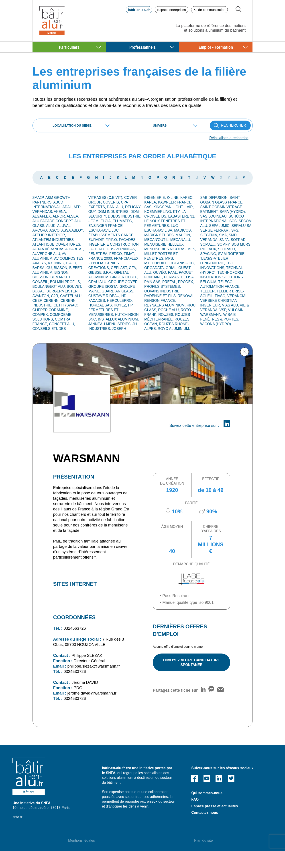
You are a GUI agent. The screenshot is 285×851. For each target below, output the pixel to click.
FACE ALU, (97, 249)
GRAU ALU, (98, 282)
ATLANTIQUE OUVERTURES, (57, 244)
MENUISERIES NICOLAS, (165, 249)
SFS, (235, 230)
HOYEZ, (121, 305)
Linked (219, 778)
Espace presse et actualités (214, 806)
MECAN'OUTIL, (157, 240)
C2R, (55, 296)
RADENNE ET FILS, (161, 296)
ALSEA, (73, 216)
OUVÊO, (160, 272)
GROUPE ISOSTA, (104, 286)
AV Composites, (69, 258)
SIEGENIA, (209, 235)
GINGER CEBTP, (124, 277)
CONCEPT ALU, (62, 324)
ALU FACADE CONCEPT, (54, 221)
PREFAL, (170, 282)
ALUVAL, (64, 226)
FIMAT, (129, 254)
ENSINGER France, (106, 226)
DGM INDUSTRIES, (114, 212)
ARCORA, (41, 230)
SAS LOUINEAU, (214, 216)
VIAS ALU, (231, 305)
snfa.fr (17, 817)
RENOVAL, (186, 296)
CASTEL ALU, (71, 296)
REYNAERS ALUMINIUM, (165, 305)
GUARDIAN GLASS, (118, 291)
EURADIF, (97, 240)
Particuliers (69, 46)
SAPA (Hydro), (233, 212)
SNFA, (225, 240)
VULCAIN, (236, 310)
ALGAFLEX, (43, 216)
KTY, (177, 212)
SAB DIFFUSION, (215, 197)
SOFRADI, (239, 240)
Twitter (231, 778)
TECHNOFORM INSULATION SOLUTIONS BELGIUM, (221, 277)
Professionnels (142, 46)
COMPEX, (41, 315)
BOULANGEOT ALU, (50, 286)
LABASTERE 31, (181, 216)
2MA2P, (39, 197)
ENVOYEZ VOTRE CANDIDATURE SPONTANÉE (191, 662)
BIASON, (61, 268)
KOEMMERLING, (158, 212)
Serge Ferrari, (215, 230)
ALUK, (51, 226)
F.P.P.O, (112, 240)
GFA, (133, 268)
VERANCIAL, (237, 296)
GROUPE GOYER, (123, 282)
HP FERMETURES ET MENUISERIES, (110, 310)
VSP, (224, 310)
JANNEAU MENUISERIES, (110, 324)
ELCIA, (106, 221)
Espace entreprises (171, 10)
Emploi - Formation (216, 46)
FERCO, (116, 254)
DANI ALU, (116, 207)
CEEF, (38, 300)
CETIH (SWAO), (66, 305)
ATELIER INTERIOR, (49, 235)
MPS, (169, 258)
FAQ (195, 799)
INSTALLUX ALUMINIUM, (118, 319)
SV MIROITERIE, (232, 254)
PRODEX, (186, 282)
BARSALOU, (43, 268)
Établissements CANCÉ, (111, 235)
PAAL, (173, 272)
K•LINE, (173, 197)
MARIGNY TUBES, (160, 235)
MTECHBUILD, (156, 263)
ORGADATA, (155, 268)
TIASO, (221, 296)
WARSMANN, (211, 315)
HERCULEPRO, (120, 300)
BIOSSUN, (42, 277)
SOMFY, (224, 244)
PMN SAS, (153, 282)
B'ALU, (71, 263)
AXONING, (57, 263)
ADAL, (67, 207)
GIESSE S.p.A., (101, 272)
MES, (191, 249)
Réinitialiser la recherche (228, 138)
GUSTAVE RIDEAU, (104, 296)
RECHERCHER (233, 125)
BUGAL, (40, 291)
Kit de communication (209, 10)
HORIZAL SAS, (101, 305)
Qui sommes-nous (206, 793)
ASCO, (55, 230)
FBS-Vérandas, (121, 249)
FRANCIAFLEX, (126, 258)
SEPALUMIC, (220, 226)
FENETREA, (98, 254)
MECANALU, (180, 240)
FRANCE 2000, (101, 258)
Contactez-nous (204, 812)
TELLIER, (208, 291)
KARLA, (151, 202)
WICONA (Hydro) (215, 324)
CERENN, (51, 300)
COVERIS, (112, 202)
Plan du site (203, 840)
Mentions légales (81, 840)
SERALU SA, (241, 226)
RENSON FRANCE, (160, 300)
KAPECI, (187, 197)
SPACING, (209, 254)
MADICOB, (183, 230)
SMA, (224, 235)
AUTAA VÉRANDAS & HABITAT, (58, 249)
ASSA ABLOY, (72, 230)
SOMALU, (208, 244)
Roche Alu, (169, 310)
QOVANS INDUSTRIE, (162, 291)
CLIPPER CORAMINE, (51, 310)
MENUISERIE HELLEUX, (164, 244)
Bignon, (61, 272)
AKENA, (60, 212)
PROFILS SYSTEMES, (162, 286)
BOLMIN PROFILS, (65, 282)
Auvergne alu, (47, 254)
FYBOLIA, (96, 263)
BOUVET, (74, 286)
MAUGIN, (183, 235)
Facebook (194, 778)
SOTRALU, (227, 249)
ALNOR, (60, 216)
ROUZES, (166, 315)
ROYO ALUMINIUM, (174, 329)
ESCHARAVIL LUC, (104, 230)
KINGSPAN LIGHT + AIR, (173, 207)
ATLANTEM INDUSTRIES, (54, 240)
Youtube (207, 778)
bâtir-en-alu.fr (139, 10)
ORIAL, (172, 268)
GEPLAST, (120, 268)
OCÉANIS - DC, (182, 263)
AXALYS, (40, 263)
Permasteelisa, (179, 277)
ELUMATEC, (123, 221)
